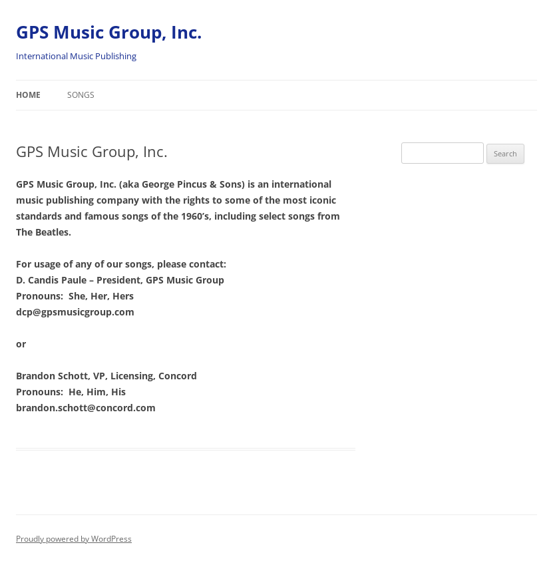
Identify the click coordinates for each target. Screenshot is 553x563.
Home (28, 94)
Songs (80, 94)
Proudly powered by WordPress (74, 538)
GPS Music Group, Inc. (109, 32)
